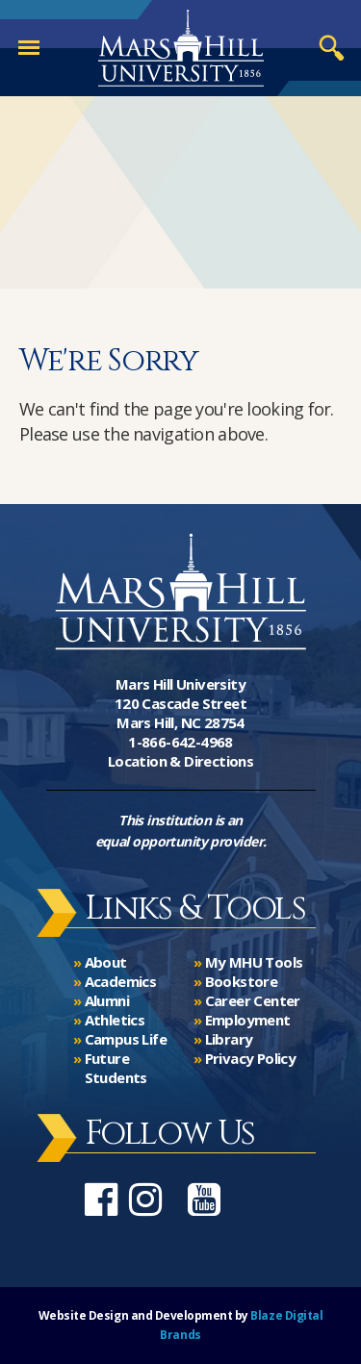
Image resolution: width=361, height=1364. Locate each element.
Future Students (116, 1067)
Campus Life (126, 1038)
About (106, 962)
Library (229, 1038)
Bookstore (241, 981)
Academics (121, 981)
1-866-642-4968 (180, 741)
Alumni (107, 1000)
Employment (248, 1019)
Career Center (252, 1000)
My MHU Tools (254, 962)
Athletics (115, 1019)
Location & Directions (180, 760)
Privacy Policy (251, 1058)
